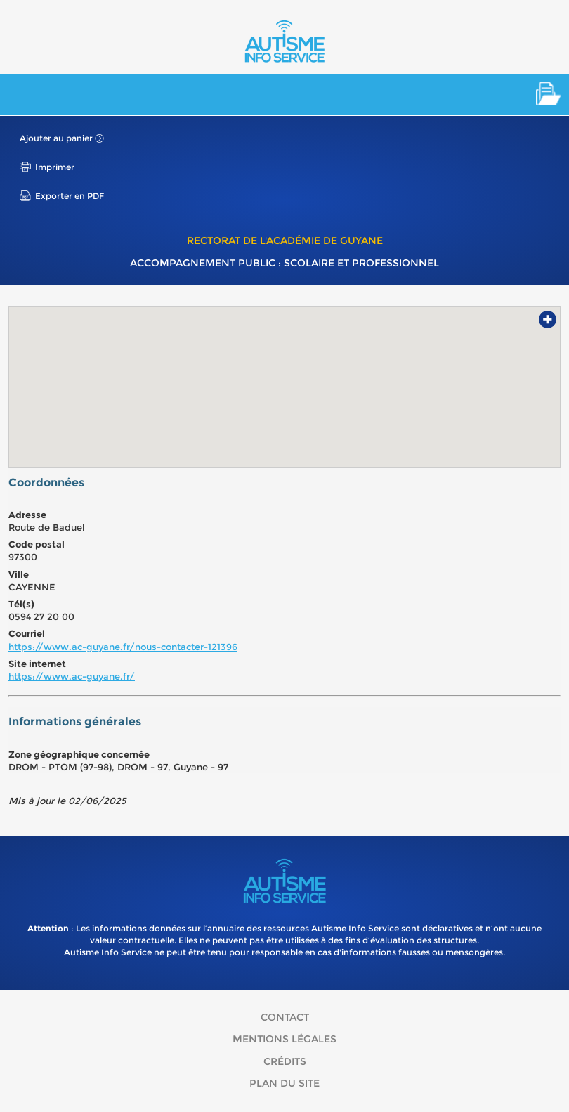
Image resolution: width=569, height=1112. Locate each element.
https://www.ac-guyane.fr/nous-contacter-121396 (122, 646)
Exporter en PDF (69, 195)
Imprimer (54, 167)
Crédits (284, 1061)
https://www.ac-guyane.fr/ (71, 676)
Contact (285, 1017)
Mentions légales (284, 1039)
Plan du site (284, 1083)
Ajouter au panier (56, 138)
